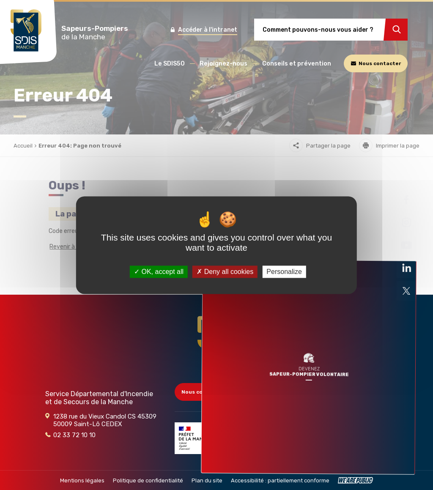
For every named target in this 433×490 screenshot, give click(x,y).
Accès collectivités (352, 392)
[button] (169, 63)
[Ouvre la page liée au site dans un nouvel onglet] (406, 199)
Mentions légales (82, 480)
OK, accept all (159, 271)
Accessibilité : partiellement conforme (280, 480)
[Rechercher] (396, 30)
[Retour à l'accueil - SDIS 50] (216, 342)
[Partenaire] (196, 438)
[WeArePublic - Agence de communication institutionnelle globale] (355, 480)
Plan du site (207, 480)
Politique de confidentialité (148, 480)
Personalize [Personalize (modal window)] (284, 271)
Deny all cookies (225, 271)
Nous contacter (205, 392)
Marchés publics (348, 414)
